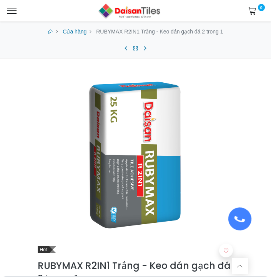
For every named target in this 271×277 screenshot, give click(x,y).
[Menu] (11, 10)
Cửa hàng (74, 31)
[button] (226, 250)
